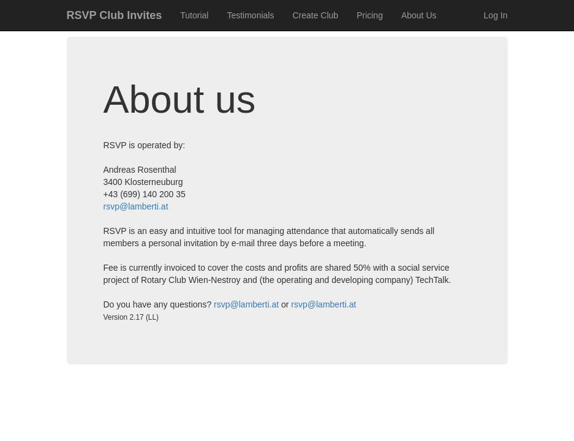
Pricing (370, 15)
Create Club (315, 15)
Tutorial (194, 15)
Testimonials (250, 15)
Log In (496, 15)
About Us (419, 15)
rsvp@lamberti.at (136, 206)
